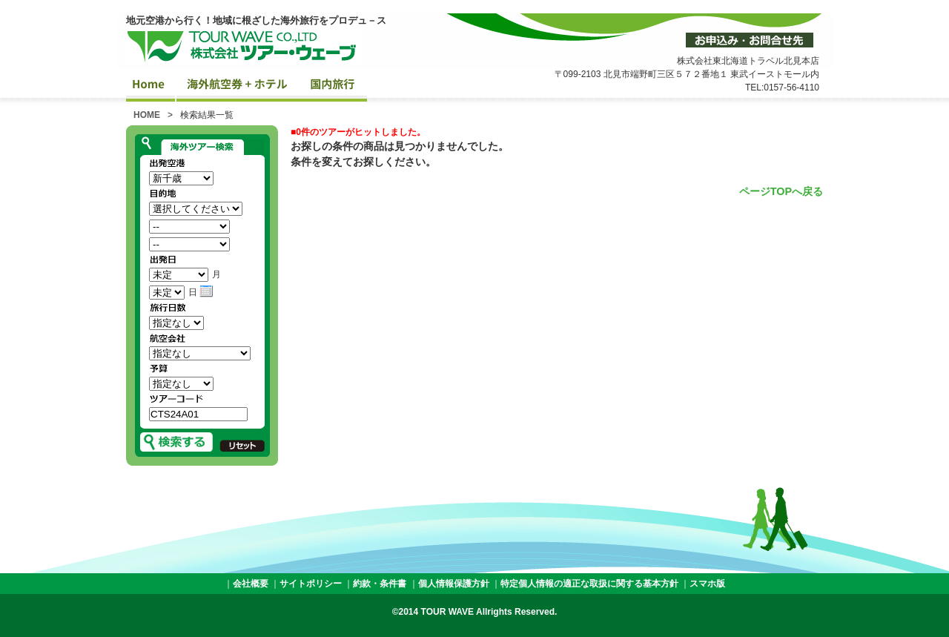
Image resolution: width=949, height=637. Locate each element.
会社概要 (250, 583)
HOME (146, 115)
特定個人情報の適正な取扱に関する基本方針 (589, 583)
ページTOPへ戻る (781, 191)
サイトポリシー (311, 583)
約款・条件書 (379, 583)
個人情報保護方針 (453, 583)
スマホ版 (707, 583)
